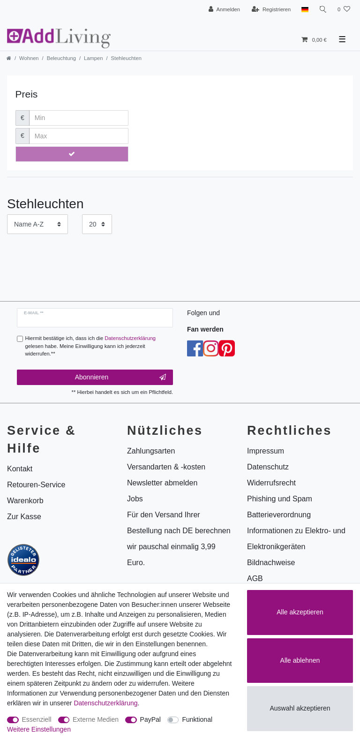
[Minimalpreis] (78, 118)
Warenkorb (25, 501)
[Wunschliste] (343, 9)
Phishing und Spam (279, 499)
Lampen (93, 58)
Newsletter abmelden (162, 483)
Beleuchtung (61, 58)
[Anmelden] (224, 9)
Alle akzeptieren (300, 612)
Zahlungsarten (151, 451)
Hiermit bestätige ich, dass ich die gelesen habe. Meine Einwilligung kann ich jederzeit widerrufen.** (90, 346)
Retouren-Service (36, 485)
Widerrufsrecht (271, 483)
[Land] (304, 9)
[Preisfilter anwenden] (72, 154)
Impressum (265, 451)
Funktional (197, 719)
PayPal (150, 719)
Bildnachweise (271, 563)
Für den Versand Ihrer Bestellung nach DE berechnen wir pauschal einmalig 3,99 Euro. (179, 539)
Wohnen (28, 58)
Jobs (135, 499)
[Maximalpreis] (78, 136)
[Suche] (323, 9)
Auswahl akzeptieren (300, 708)
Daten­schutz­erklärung (105, 703)
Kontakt (19, 469)
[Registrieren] (271, 9)
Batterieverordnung (279, 515)
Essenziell (37, 719)
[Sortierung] (37, 224)
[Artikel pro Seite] (97, 224)
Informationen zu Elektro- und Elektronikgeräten (296, 539)
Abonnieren (120, 377)
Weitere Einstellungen (39, 729)
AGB (255, 578)
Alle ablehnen (300, 660)
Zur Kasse (24, 517)
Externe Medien (96, 719)
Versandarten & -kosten (166, 467)
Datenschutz (268, 467)
